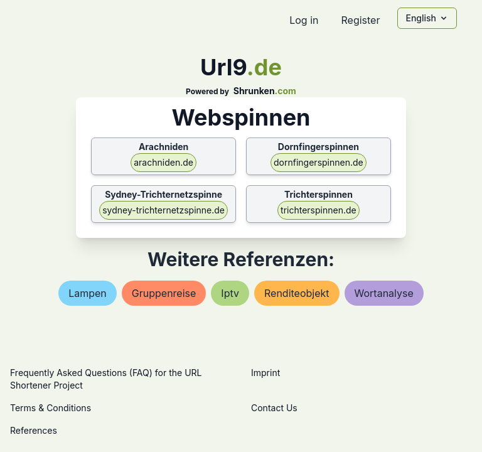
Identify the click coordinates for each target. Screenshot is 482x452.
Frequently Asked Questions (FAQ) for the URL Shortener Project (105, 378)
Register (360, 20)
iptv (230, 293)
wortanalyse (384, 293)
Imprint (265, 372)
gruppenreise (164, 293)
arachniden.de (163, 162)
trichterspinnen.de (318, 210)
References (33, 430)
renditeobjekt (296, 293)
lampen (87, 293)
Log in (303, 20)
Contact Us (274, 407)
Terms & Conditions (50, 407)
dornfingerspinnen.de (318, 162)
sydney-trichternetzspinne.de (163, 210)
